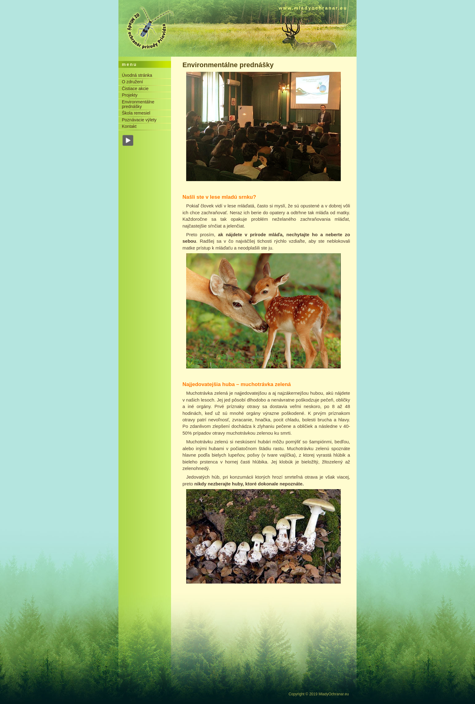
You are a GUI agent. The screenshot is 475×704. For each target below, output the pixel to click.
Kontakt (129, 126)
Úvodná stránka (137, 75)
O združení (132, 81)
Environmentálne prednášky (138, 104)
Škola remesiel (136, 113)
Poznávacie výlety (139, 119)
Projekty (130, 95)
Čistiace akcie (135, 88)
